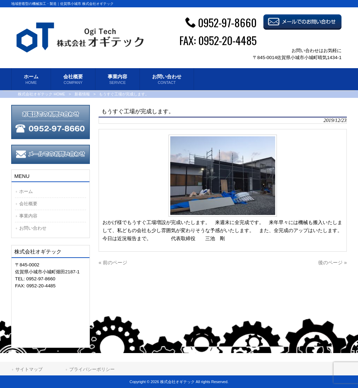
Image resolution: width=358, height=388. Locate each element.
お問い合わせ (32, 228)
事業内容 (28, 215)
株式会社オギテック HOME (41, 94)
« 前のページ (113, 262)
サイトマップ (29, 369)
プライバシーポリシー (92, 369)
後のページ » (332, 262)
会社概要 (28, 203)
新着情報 (82, 94)
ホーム (26, 191)
